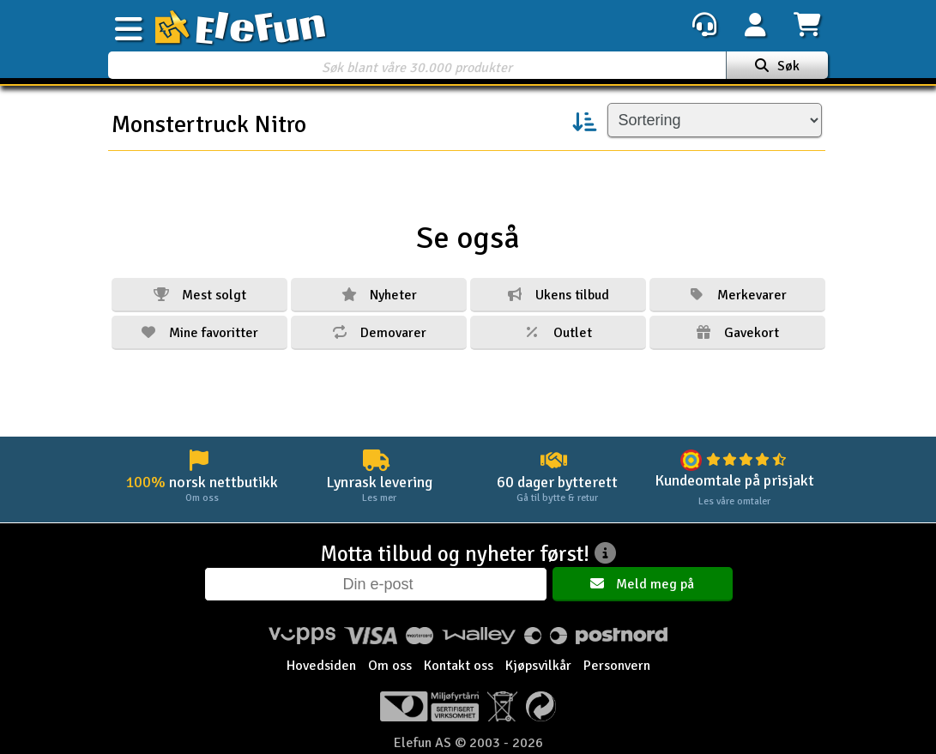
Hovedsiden (321, 665)
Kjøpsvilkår (538, 665)
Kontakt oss (458, 665)
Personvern (616, 665)
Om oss (390, 665)
